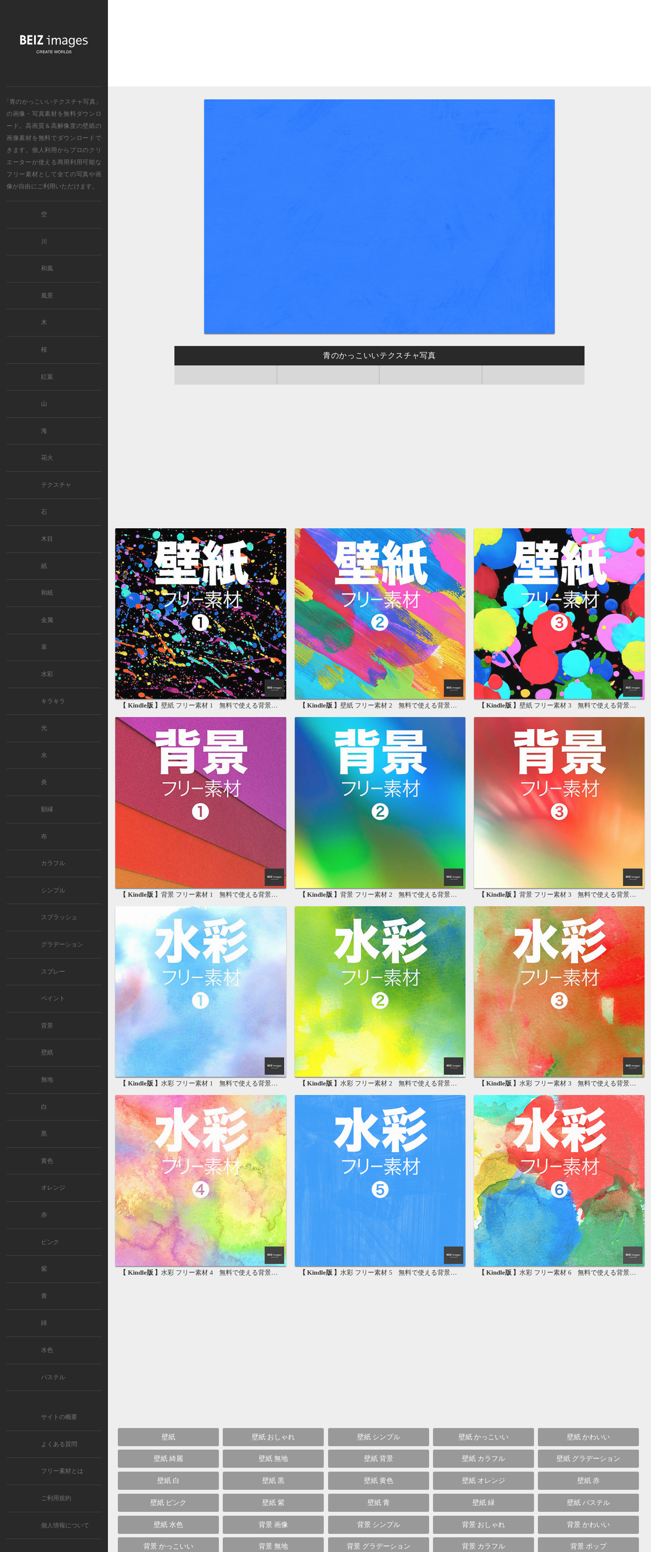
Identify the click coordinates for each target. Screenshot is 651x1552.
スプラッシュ (59, 917)
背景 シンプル (378, 1524)
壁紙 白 (168, 1480)
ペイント (53, 998)
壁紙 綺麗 (168, 1458)
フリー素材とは (62, 1471)
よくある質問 (59, 1444)
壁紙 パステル (588, 1502)
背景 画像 (273, 1524)
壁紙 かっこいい (483, 1437)
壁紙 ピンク (168, 1502)
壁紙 (88, 125)
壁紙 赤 (588, 1480)
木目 (47, 539)
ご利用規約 (56, 1498)
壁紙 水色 (168, 1524)
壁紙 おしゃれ (273, 1437)
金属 (47, 620)
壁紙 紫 (273, 1502)
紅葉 (47, 377)
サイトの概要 (59, 1417)
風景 (47, 295)
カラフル (53, 863)
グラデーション (62, 944)
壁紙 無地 (273, 1458)
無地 (47, 1079)
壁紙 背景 (378, 1458)
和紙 (47, 593)
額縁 (47, 809)
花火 (47, 457)
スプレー (53, 971)
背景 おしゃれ (483, 1524)
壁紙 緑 (483, 1502)
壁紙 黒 (273, 1480)
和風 (47, 268)
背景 (47, 1025)
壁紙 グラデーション (588, 1458)
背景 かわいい (588, 1524)
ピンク (50, 1242)
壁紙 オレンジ (483, 1480)
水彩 (47, 674)
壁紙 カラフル (483, 1458)
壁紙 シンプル (378, 1437)
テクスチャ (56, 485)
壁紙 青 (378, 1502)
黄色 (47, 1161)
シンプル (53, 890)
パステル (53, 1377)
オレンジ (53, 1187)
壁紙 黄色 (378, 1480)
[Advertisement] (379, 44)
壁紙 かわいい (588, 1437)
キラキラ (53, 701)
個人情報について (65, 1525)
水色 (47, 1350)
